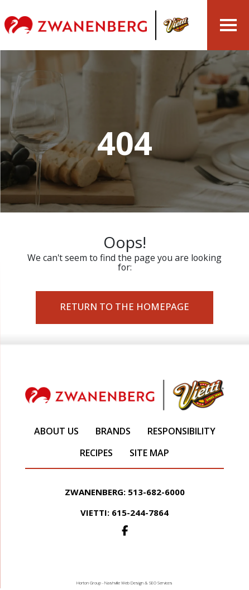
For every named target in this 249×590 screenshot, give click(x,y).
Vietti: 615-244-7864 (124, 512)
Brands (113, 431)
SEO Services (161, 583)
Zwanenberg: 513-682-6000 (125, 491)
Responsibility (181, 431)
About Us (56, 431)
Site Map (149, 453)
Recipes (96, 453)
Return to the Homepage (124, 306)
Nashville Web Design (123, 583)
